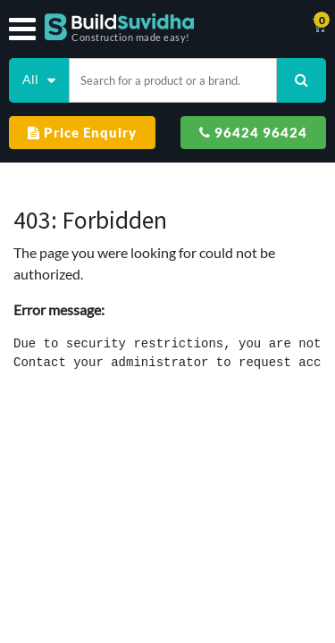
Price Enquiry (82, 132)
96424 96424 (253, 132)
